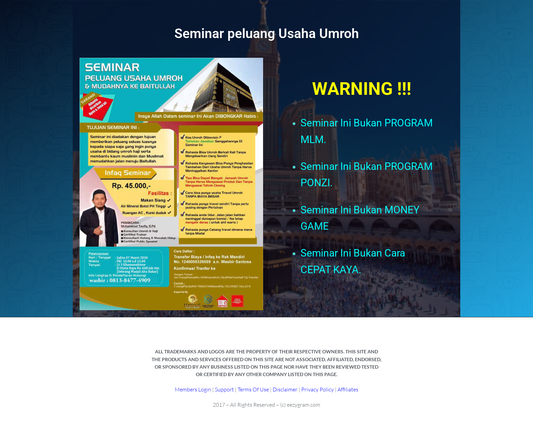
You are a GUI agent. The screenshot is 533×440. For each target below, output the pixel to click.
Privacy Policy (317, 389)
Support (224, 389)
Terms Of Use (253, 389)
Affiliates (348, 389)
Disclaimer (285, 389)
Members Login (193, 389)
